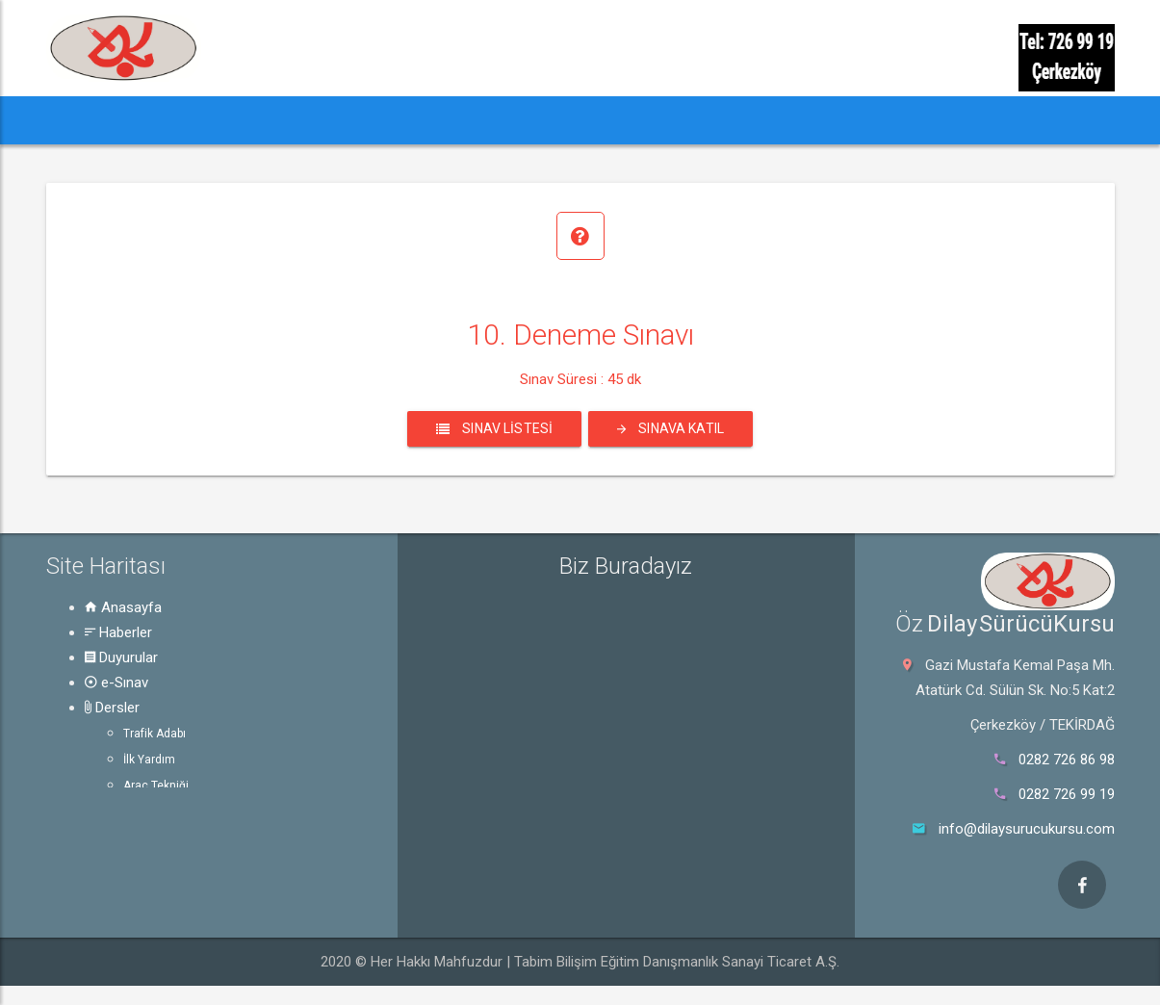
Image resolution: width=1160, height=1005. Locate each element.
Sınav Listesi (494, 428)
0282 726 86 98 (1066, 759)
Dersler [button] (493, 120)
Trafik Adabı (154, 733)
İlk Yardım (149, 759)
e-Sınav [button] (395, 120)
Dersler (112, 707)
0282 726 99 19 (1066, 794)
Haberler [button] (175, 120)
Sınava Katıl (670, 428)
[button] (82, 120)
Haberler (118, 632)
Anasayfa (123, 607)
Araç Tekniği (156, 785)
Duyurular (121, 657)
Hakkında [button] (708, 120)
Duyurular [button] (291, 120)
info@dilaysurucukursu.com (1027, 829)
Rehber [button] (598, 120)
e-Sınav (116, 682)
